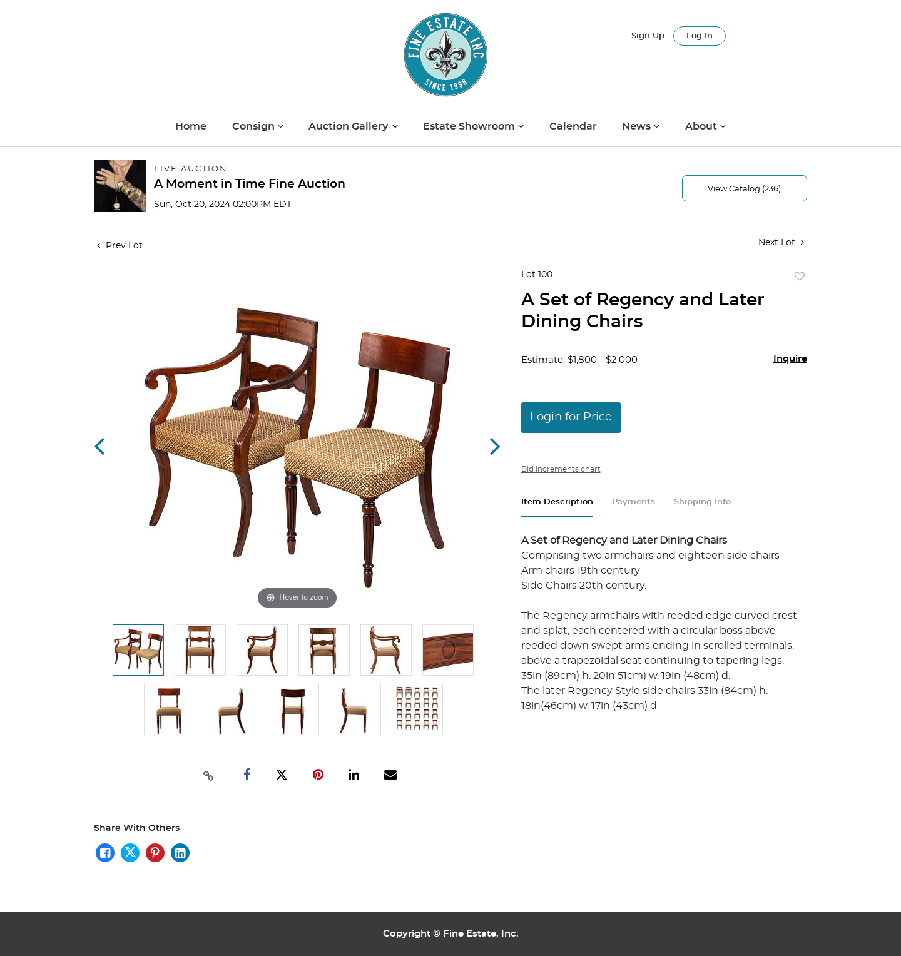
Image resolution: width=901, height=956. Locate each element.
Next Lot (781, 242)
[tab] (557, 507)
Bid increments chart (561, 469)
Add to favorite (799, 277)
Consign (254, 126)
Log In (699, 36)
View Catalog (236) (744, 189)
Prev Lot (120, 246)
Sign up (647, 36)
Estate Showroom (470, 126)
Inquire (790, 359)
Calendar (573, 126)
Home (190, 126)
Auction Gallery (349, 126)
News (637, 126)
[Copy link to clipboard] (208, 774)
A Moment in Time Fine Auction (249, 184)
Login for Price (571, 417)
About (702, 126)
